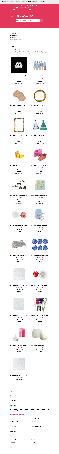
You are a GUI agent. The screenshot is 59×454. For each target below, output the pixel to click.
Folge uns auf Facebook (20, 9)
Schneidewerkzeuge (36, 426)
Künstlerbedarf (35, 419)
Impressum (12, 408)
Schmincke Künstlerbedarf (16, 439)
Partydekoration (13, 429)
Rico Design (12, 445)
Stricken (33, 421)
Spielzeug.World (13, 403)
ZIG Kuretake (13, 442)
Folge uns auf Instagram (36, 9)
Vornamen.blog (13, 405)
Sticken (33, 429)
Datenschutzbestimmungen (8, 3)
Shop (24, 25)
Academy (33, 25)
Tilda (11, 447)
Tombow (33, 445)
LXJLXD (19, 78)
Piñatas (11, 424)
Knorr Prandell (34, 439)
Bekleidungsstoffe (14, 421)
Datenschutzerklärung (15, 410)
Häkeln (33, 424)
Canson (33, 442)
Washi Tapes (13, 431)
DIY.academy (12, 29)
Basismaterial (13, 419)
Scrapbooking (13, 426)
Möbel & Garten (13, 400)
